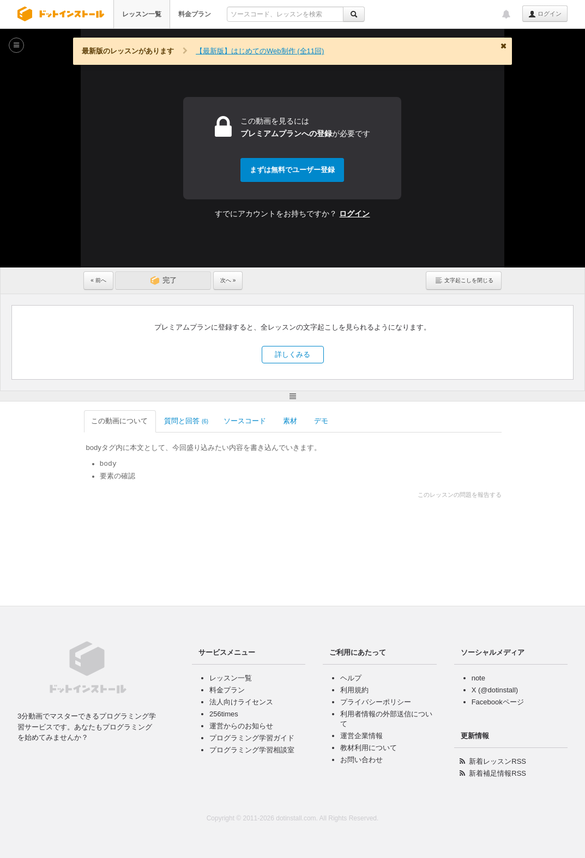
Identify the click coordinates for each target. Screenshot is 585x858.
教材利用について (368, 748)
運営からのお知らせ (241, 726)
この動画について (120, 421)
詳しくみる (292, 354)
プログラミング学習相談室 (251, 750)
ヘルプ (350, 678)
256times (223, 714)
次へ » (228, 280)
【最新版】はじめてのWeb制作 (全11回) (260, 51)
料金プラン (194, 14)
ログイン (545, 14)
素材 (291, 421)
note (478, 678)
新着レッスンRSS (497, 761)
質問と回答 (186, 421)
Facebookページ (498, 702)
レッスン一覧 (141, 14)
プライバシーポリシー (375, 702)
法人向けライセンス (241, 702)
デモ (322, 421)
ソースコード (246, 421)
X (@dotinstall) (495, 690)
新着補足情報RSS (497, 773)
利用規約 (354, 690)
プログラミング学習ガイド (251, 738)
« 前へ (98, 280)
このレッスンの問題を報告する (460, 494)
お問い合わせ (361, 760)
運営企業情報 (361, 736)
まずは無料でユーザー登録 (292, 170)
